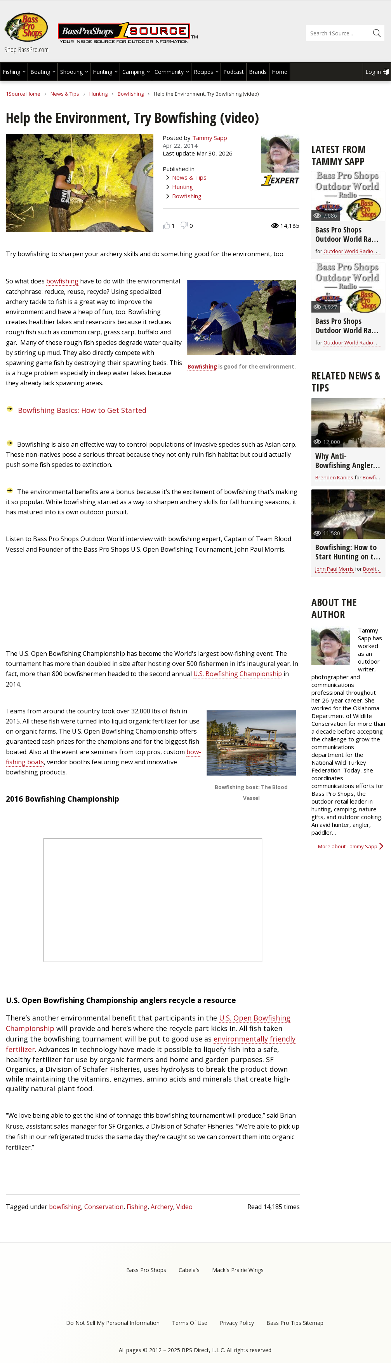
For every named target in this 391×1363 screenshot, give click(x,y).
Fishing (11, 71)
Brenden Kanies (334, 477)
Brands (258, 71)
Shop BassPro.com (26, 49)
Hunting (102, 71)
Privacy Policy (237, 1322)
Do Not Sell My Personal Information (113, 1322)
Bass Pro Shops (146, 1270)
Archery (162, 1206)
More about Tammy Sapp (347, 846)
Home (279, 71)
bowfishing (62, 281)
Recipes (203, 71)
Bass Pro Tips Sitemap (294, 1322)
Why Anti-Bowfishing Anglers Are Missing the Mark (345, 470)
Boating (40, 71)
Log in (373, 71)
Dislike (184, 225)
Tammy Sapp (209, 138)
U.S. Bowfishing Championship (237, 673)
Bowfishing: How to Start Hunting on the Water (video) (348, 556)
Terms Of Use (189, 1322)
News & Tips (64, 93)
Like (166, 225)
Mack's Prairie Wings (238, 1270)
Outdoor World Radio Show (355, 251)
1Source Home (23, 93)
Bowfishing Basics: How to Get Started (82, 410)
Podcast (233, 71)
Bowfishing (131, 93)
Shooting (71, 71)
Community (169, 71)
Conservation (103, 1206)
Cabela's (189, 1270)
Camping (133, 71)
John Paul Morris (334, 568)
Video (184, 1206)
